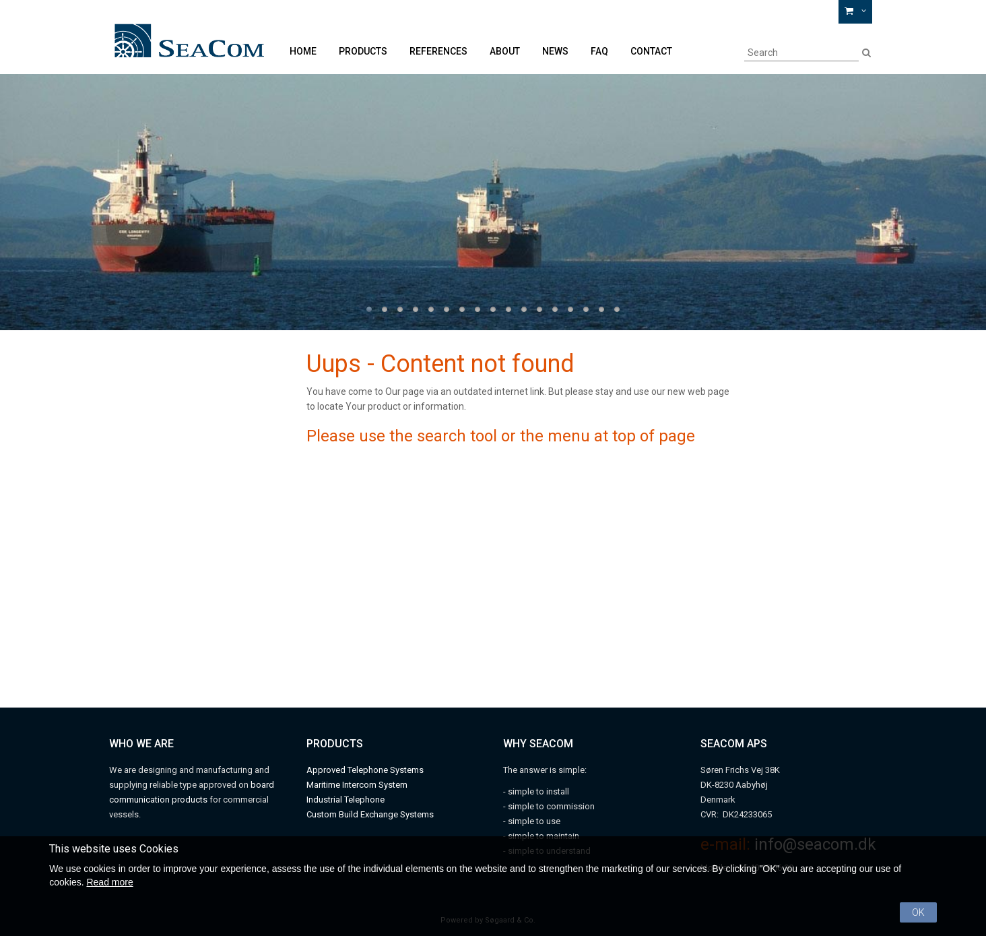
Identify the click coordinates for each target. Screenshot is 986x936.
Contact (651, 51)
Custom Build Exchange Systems (370, 814)
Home (303, 51)
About (505, 51)
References (438, 51)
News (555, 51)
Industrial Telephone (345, 799)
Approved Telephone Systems (365, 770)
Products (363, 51)
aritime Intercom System (360, 785)
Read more (109, 882)
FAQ (599, 51)
